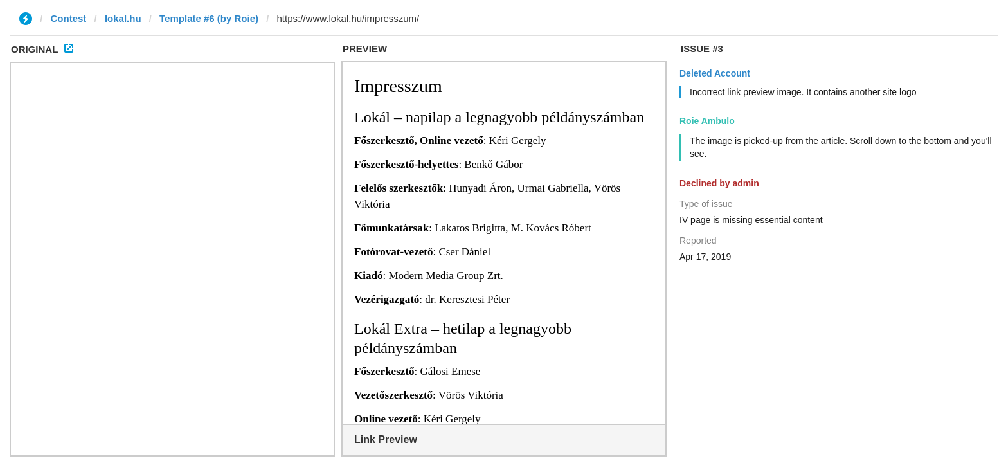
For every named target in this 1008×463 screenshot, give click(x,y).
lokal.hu (123, 18)
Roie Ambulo (707, 121)
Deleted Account (715, 73)
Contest (69, 18)
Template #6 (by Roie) (208, 18)
